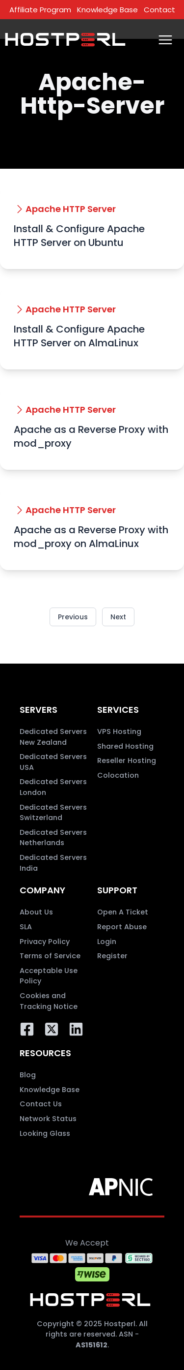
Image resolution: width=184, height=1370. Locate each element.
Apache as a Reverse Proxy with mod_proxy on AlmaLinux (91, 536)
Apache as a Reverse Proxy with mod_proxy (91, 436)
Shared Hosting (125, 746)
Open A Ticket (122, 912)
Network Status (48, 1119)
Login (106, 941)
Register (112, 956)
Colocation (118, 775)
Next (118, 617)
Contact (159, 9)
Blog (28, 1075)
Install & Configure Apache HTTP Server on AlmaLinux (79, 336)
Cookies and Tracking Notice (49, 1001)
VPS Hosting (119, 731)
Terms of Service (50, 956)
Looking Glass (45, 1133)
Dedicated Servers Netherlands (53, 837)
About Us (36, 912)
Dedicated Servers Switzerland (53, 812)
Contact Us (41, 1104)
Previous (73, 617)
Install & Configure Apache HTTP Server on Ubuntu (79, 235)
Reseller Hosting (126, 760)
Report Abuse (122, 927)
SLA (26, 927)
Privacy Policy (45, 941)
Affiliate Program (40, 9)
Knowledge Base (107, 9)
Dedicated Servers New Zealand (53, 737)
